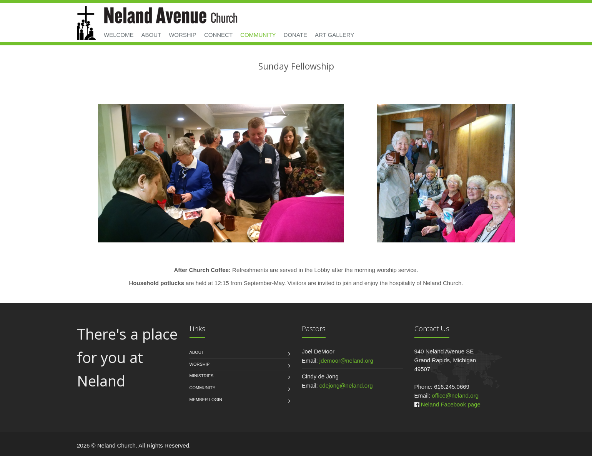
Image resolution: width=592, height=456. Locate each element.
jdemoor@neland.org (346, 360)
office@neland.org (455, 395)
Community (258, 35)
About (151, 35)
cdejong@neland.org (346, 385)
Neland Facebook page (451, 404)
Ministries (202, 375)
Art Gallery (334, 35)
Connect (218, 35)
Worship (182, 35)
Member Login (206, 399)
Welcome (119, 35)
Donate (295, 35)
